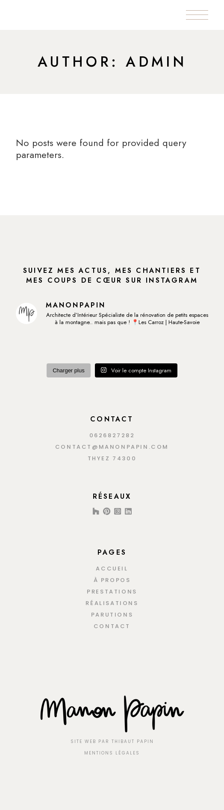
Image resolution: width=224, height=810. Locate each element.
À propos (112, 580)
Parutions (112, 615)
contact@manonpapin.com (112, 447)
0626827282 (112, 435)
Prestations (112, 592)
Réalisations (111, 603)
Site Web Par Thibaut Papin (112, 741)
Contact (112, 626)
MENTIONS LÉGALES (112, 753)
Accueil (112, 568)
